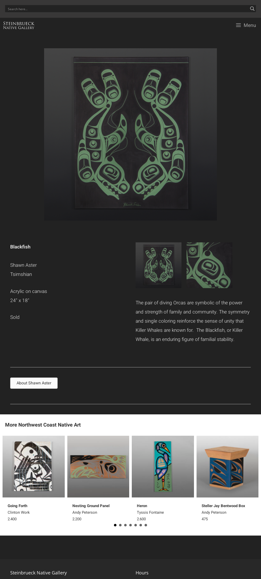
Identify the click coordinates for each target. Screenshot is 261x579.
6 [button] (140, 525)
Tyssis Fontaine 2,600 (150, 512)
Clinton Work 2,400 (19, 512)
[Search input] (127, 8)
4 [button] (130, 525)
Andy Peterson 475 (223, 512)
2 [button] (120, 525)
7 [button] (146, 525)
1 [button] (115, 525)
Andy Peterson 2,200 (91, 512)
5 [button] (135, 525)
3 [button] (125, 525)
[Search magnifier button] (252, 8)
